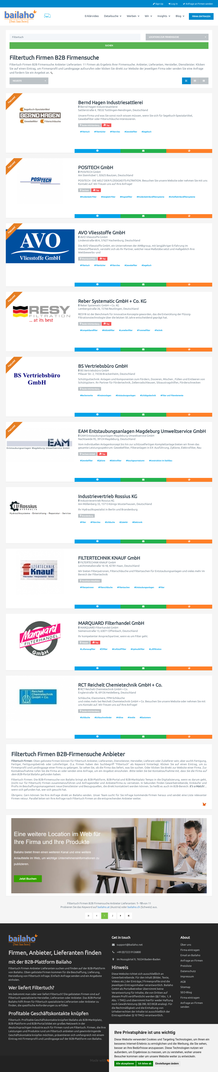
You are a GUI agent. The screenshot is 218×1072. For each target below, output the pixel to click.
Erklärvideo (92, 15)
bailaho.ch (134, 907)
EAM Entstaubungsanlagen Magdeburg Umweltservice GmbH (142, 431)
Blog (180, 15)
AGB (183, 981)
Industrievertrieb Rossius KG (107, 496)
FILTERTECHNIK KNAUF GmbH (109, 558)
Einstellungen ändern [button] (167, 1063)
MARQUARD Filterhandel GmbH (111, 623)
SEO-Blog (186, 992)
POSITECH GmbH (95, 167)
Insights (164, 15)
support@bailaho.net (130, 944)
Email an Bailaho (190, 955)
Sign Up (158, 3)
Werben (133, 15)
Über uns (185, 944)
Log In (173, 3)
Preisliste (186, 965)
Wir (148, 15)
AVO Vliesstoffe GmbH (101, 232)
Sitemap (185, 986)
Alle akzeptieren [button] (125, 1063)
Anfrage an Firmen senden (198, 3)
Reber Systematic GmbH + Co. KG (112, 301)
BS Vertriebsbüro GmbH (103, 366)
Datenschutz (188, 971)
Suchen (109, 45)
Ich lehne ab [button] (144, 1063)
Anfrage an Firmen (191, 960)
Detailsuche (113, 15)
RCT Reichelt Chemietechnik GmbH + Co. (120, 685)
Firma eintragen (201, 16)
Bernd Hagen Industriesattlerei (110, 102)
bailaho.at (104, 907)
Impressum (187, 976)
